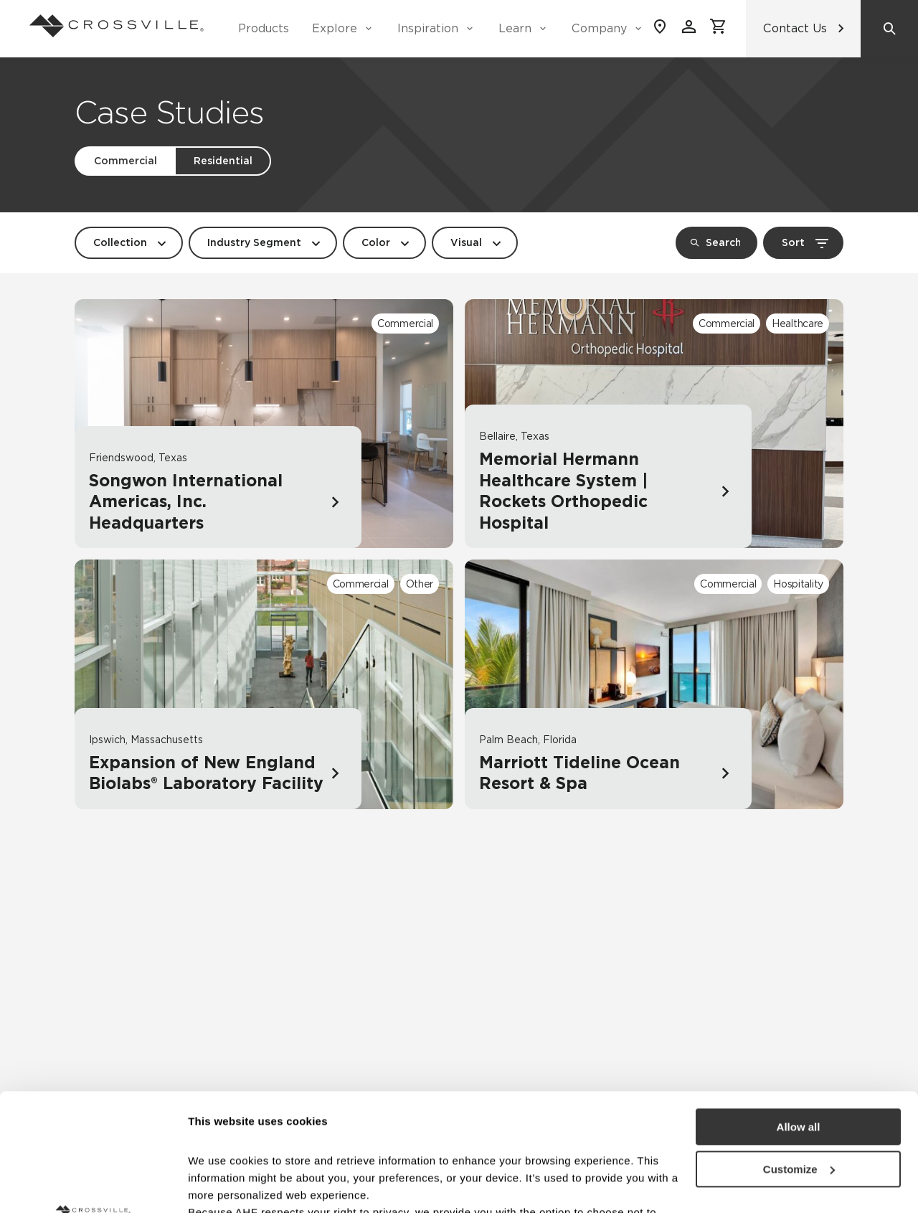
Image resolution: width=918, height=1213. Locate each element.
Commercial (125, 160)
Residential (223, 160)
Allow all (798, 1010)
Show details (221, 1185)
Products (263, 28)
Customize (799, 1052)
